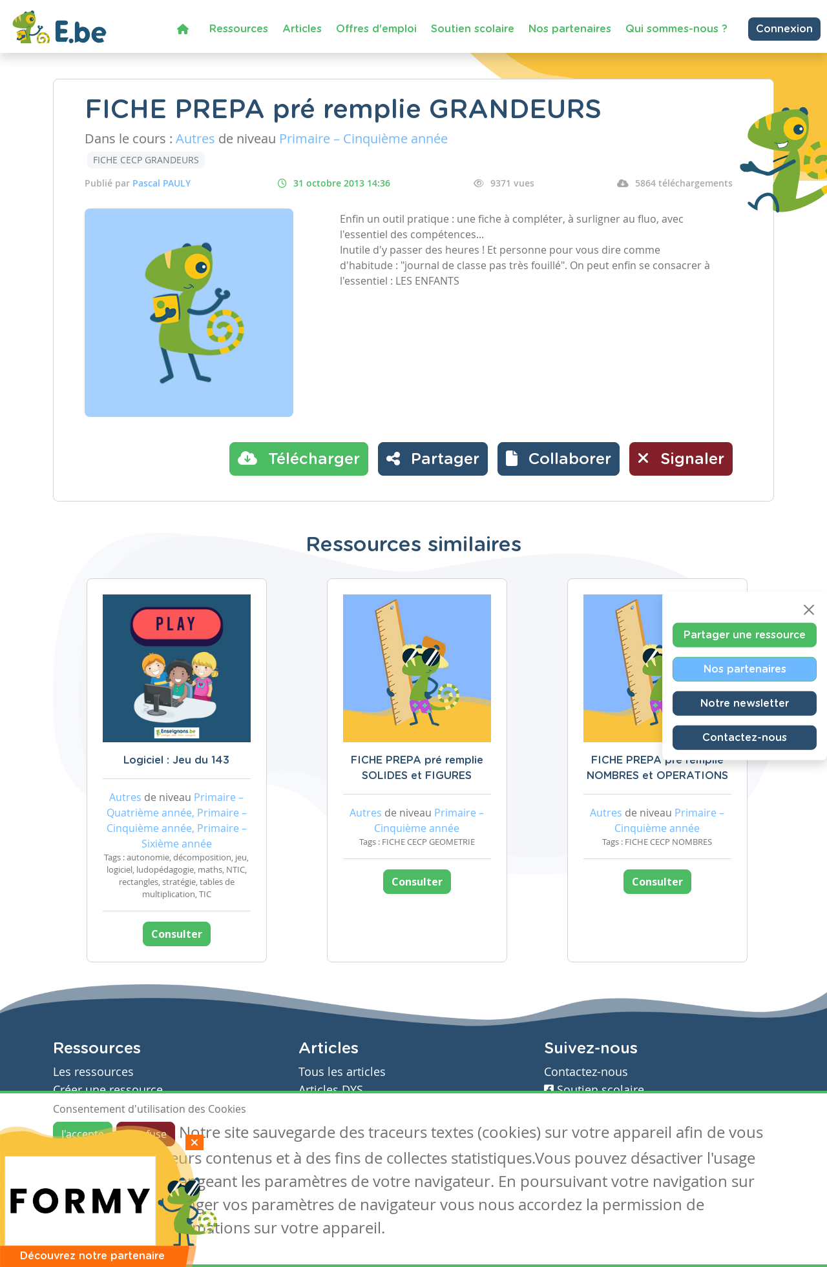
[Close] (809, 609)
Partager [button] (432, 458)
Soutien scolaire (472, 29)
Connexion (784, 29)
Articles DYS (330, 1089)
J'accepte (82, 1134)
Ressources (238, 29)
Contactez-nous (744, 737)
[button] (558, 459)
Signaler (681, 458)
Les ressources (93, 1071)
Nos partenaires (570, 29)
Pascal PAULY (161, 183)
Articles (302, 29)
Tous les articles (342, 1071)
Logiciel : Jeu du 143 (176, 760)
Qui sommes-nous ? (676, 29)
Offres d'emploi (376, 29)
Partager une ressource (745, 634)
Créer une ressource (108, 1089)
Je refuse (146, 1134)
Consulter (176, 934)
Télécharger (299, 458)
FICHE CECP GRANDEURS (146, 160)
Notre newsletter (744, 703)
